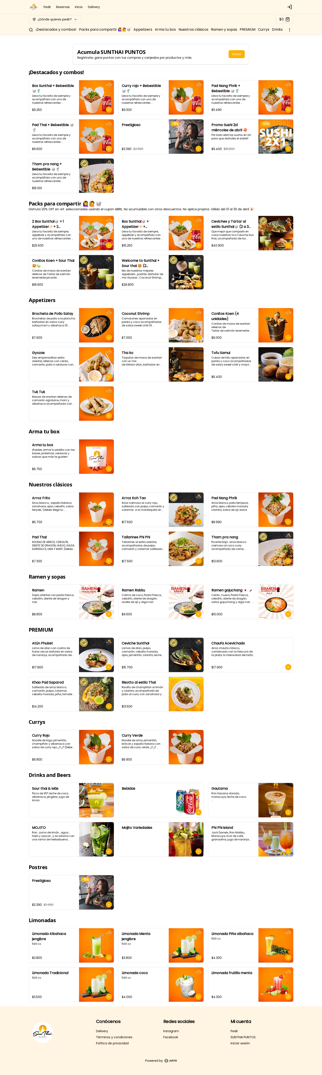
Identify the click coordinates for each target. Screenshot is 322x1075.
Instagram (171, 1031)
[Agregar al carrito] (109, 110)
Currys (263, 29)
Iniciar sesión (240, 1043)
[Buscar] (31, 30)
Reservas (63, 7)
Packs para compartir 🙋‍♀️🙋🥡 (105, 29)
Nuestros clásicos (193, 29)
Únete (236, 54)
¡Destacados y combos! (56, 29)
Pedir (47, 7)
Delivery (94, 7)
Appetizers (142, 29)
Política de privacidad (112, 1043)
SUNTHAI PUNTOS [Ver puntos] (243, 1037)
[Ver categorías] (289, 30)
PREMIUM (247, 29)
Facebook (170, 1037)
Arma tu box (165, 29)
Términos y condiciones (114, 1037)
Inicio (79, 7)
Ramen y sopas (224, 29)
